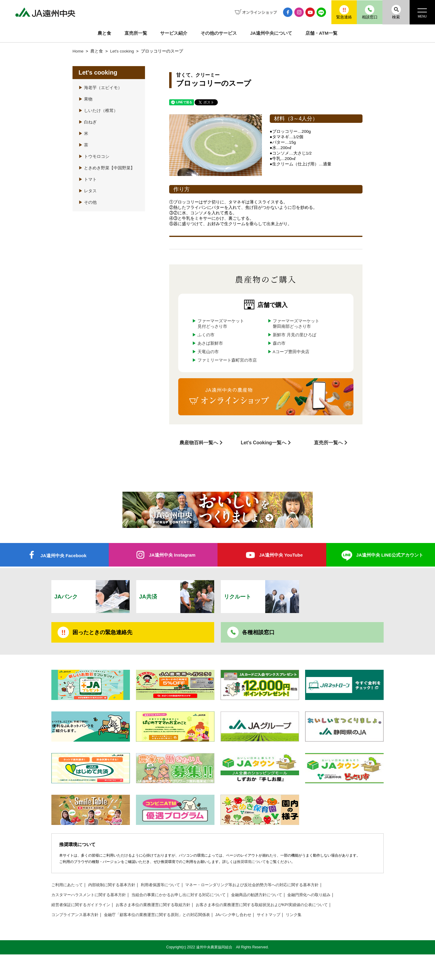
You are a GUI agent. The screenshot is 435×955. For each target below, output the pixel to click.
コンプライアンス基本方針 (76, 915)
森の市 (279, 343)
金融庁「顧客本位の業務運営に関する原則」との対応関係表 (165, 915)
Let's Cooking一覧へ (263, 442)
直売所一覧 (135, 33)
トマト (88, 179)
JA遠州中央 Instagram (172, 554)
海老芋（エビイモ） (100, 87)
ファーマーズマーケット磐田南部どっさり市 (296, 324)
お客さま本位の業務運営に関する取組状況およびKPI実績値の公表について (277, 905)
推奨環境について (251, 862)
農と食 (104, 33)
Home (77, 51)
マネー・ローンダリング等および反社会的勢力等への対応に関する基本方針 (266, 885)
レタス (88, 191)
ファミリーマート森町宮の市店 (227, 360)
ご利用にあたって (68, 885)
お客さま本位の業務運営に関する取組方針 (160, 905)
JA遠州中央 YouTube (281, 554)
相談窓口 (367, 12)
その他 (88, 202)
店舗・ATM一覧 (321, 33)
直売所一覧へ (328, 442)
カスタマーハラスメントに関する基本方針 (91, 895)
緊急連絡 (340, 12)
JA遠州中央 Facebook (63, 555)
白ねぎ (88, 122)
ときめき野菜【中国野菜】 (107, 168)
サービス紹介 (173, 33)
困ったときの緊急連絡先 (102, 633)
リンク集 (310, 915)
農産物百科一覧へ (198, 442)
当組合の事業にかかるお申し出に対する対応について (188, 895)
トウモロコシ (94, 156)
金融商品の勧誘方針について (271, 895)
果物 (85, 99)
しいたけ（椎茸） (98, 110)
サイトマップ (283, 915)
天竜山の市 (208, 352)
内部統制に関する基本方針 (116, 885)
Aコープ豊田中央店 (291, 352)
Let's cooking (122, 51)
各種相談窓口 (258, 633)
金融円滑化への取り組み (327, 895)
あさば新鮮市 (210, 343)
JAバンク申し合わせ (246, 915)
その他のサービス (219, 33)
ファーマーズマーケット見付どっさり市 (221, 324)
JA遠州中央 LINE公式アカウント (390, 554)
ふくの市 (206, 335)
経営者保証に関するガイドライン (83, 905)
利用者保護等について (168, 885)
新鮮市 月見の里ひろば (294, 335)
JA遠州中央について (271, 33)
